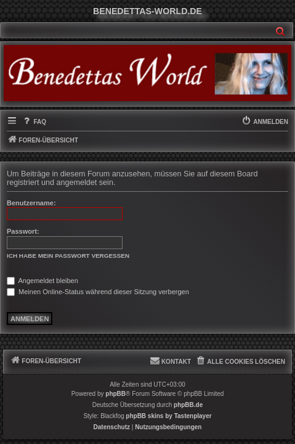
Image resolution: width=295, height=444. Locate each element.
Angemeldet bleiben (42, 280)
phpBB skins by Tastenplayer (168, 416)
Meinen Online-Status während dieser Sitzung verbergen (98, 291)
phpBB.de (188, 404)
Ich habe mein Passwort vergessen (68, 255)
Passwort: (23, 231)
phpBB (115, 393)
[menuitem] (34, 122)
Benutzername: (31, 203)
